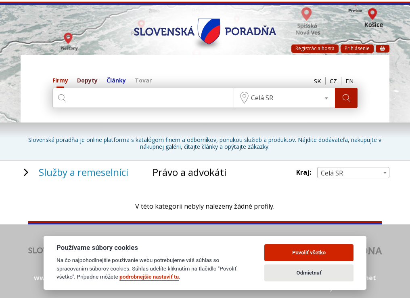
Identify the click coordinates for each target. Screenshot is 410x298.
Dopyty (87, 80)
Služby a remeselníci (83, 172)
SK (317, 81)
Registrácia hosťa (315, 48)
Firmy (60, 80)
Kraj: (303, 172)
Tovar (143, 80)
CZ (333, 81)
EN (349, 81)
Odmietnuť (309, 273)
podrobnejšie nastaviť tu (149, 276)
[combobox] (284, 98)
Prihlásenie (357, 48)
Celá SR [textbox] (262, 97)
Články (116, 80)
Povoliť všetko (309, 252)
